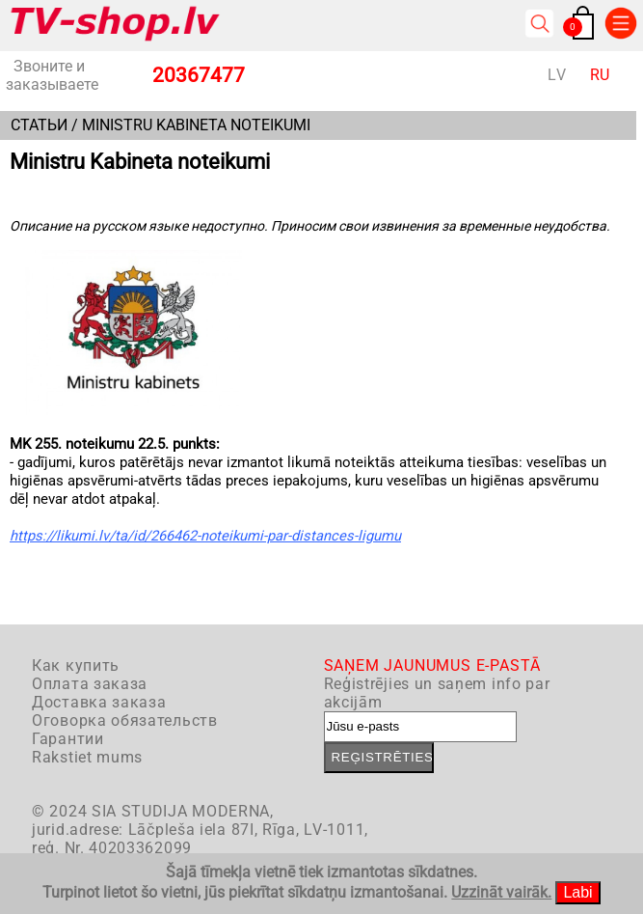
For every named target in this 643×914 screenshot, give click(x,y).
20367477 (198, 75)
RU (600, 75)
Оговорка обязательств (125, 720)
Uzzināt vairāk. (501, 892)
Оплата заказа (89, 684)
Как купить (76, 665)
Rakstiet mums (87, 757)
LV (557, 75)
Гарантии (68, 739)
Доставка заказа (99, 702)
